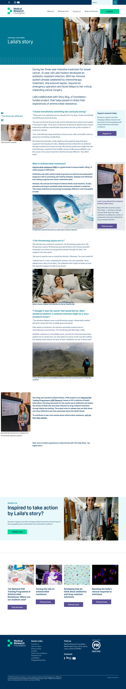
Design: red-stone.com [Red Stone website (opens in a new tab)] (112, 677)
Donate (110, 12)
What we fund (63, 11)
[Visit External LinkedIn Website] (67, 658)
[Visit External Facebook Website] (65, 658)
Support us (77, 11)
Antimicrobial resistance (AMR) (44, 167)
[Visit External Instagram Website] (70, 658)
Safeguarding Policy (38, 660)
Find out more (107, 226)
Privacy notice (36, 649)
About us (50, 11)
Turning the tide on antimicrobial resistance (45, 592)
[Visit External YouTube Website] (75, 658)
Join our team (36, 646)
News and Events (91, 11)
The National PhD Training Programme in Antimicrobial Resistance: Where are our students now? (19, 594)
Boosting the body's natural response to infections (102, 592)
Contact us (35, 644)
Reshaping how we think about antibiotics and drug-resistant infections (75, 593)
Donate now (17, 532)
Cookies (34, 651)
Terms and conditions (39, 653)
